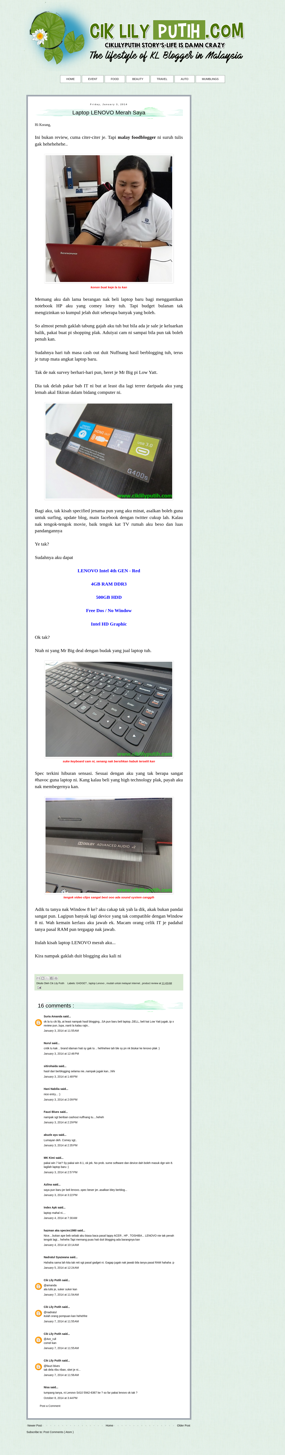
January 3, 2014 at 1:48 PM (60, 1076)
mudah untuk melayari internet (123, 983)
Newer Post (35, 1425)
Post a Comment (50, 1405)
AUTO (184, 79)
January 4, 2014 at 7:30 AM (60, 1218)
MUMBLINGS (210, 79)
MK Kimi (50, 1157)
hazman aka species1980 (60, 1230)
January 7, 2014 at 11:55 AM (61, 1321)
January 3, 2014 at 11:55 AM (61, 1030)
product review (150, 983)
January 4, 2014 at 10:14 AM (61, 1244)
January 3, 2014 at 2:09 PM (60, 1099)
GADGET (81, 983)
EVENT (92, 79)
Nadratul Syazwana (57, 1257)
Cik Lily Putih (53, 1280)
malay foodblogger (137, 137)
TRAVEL (162, 79)
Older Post (183, 1425)
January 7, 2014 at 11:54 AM (61, 1294)
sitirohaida (51, 1066)
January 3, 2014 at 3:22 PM (60, 1195)
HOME (70, 79)
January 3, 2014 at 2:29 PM (60, 1122)
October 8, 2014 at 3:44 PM (60, 1398)
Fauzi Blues (52, 1111)
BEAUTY (137, 79)
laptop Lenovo (97, 983)
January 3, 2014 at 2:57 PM (60, 1172)
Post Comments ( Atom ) (59, 1432)
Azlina (48, 1184)
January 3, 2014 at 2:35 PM (60, 1145)
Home (109, 1425)
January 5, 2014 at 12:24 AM (61, 1267)
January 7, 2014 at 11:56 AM (61, 1375)
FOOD (115, 79)
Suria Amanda (53, 1016)
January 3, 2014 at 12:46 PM (61, 1053)
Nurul (48, 1043)
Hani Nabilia (52, 1088)
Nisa (47, 1387)
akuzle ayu (51, 1134)
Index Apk (51, 1207)
